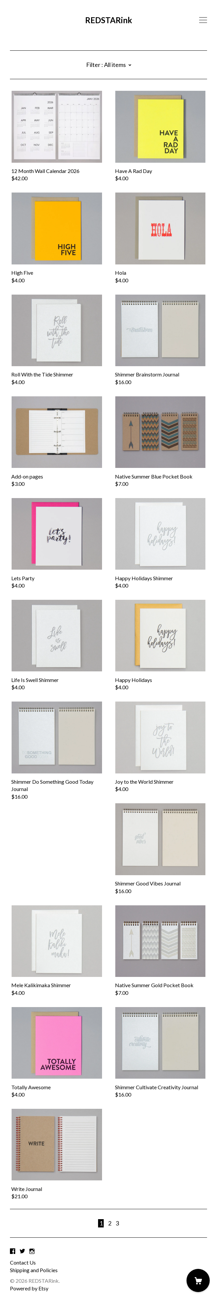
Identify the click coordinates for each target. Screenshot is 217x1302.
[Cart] (198, 1280)
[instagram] (31, 1251)
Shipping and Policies (34, 1270)
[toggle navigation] (203, 20)
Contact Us (23, 1262)
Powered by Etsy (29, 1288)
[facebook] (12, 1251)
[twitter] (22, 1251)
